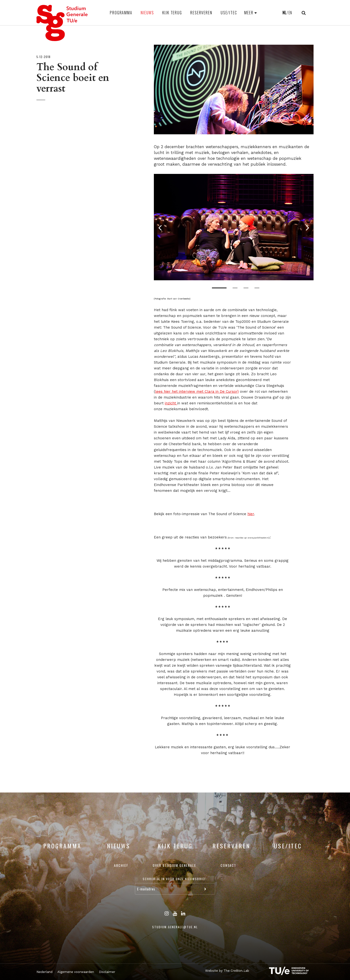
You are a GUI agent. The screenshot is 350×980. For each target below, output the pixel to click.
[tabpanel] (234, 227)
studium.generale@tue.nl (175, 927)
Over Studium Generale (174, 865)
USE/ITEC (229, 13)
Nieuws (147, 13)
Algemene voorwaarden (75, 972)
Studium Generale (62, 23)
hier (250, 514)
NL (284, 13)
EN (290, 13)
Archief (121, 865)
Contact (228, 865)
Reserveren (201, 13)
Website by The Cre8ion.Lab (227, 970)
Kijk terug (172, 13)
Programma (121, 13)
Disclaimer (107, 972)
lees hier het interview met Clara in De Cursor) (197, 391)
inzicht (171, 403)
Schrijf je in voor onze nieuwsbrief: (175, 879)
